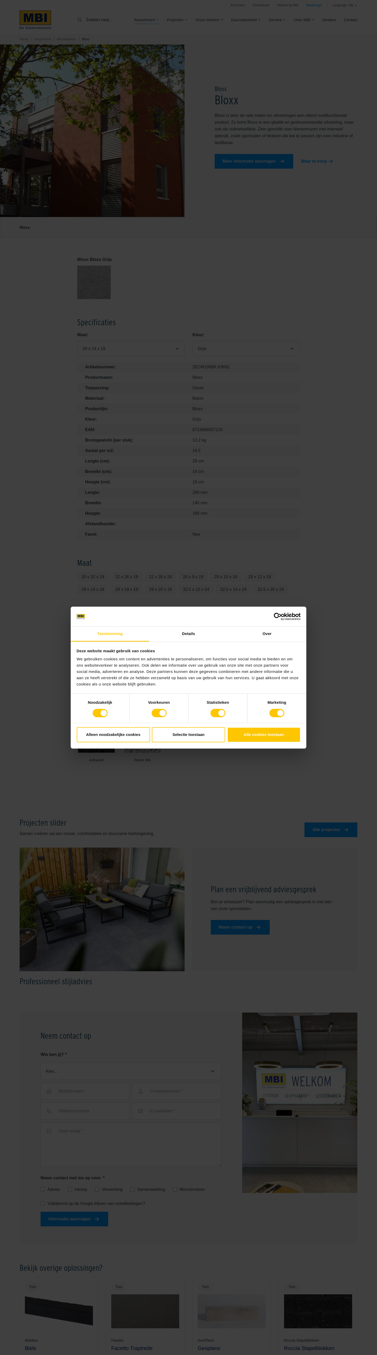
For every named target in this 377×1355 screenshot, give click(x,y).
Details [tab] (188, 634)
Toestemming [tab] (110, 634)
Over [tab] (267, 634)
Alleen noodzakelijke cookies (113, 735)
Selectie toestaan (189, 735)
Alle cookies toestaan (264, 735)
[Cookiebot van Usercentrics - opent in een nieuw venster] (278, 616)
